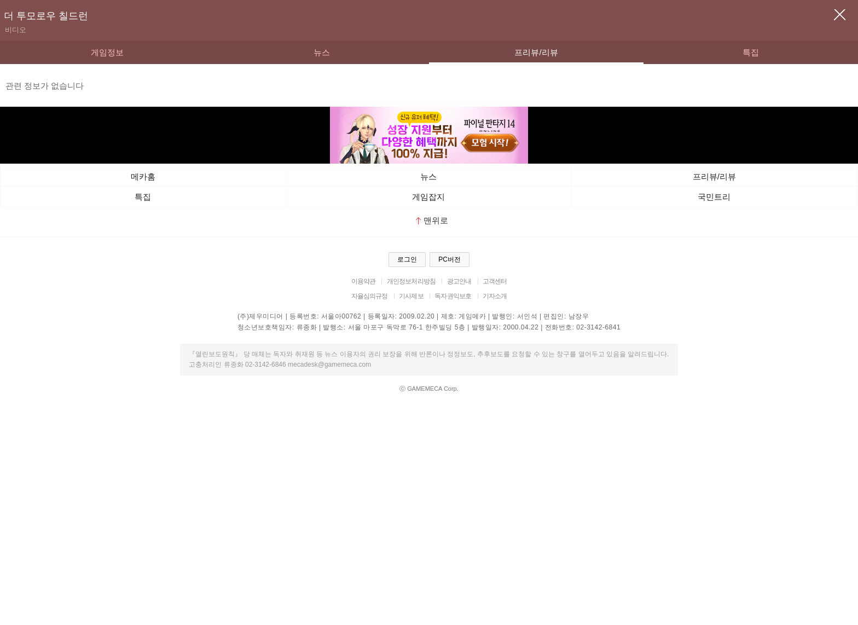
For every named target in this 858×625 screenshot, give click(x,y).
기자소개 (495, 296)
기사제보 (411, 296)
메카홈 (143, 176)
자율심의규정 (369, 296)
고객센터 (495, 281)
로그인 (407, 259)
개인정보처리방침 (411, 281)
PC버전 (449, 259)
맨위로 (432, 220)
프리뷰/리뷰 (536, 52)
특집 (751, 52)
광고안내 (459, 281)
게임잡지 (428, 196)
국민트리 (714, 196)
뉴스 (322, 52)
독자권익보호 (452, 296)
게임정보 (107, 52)
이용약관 (363, 281)
